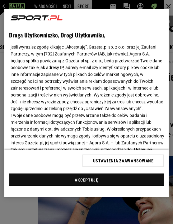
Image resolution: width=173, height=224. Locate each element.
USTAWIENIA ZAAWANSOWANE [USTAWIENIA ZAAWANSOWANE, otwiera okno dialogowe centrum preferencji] (123, 160)
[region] (86, 103)
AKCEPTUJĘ (86, 179)
